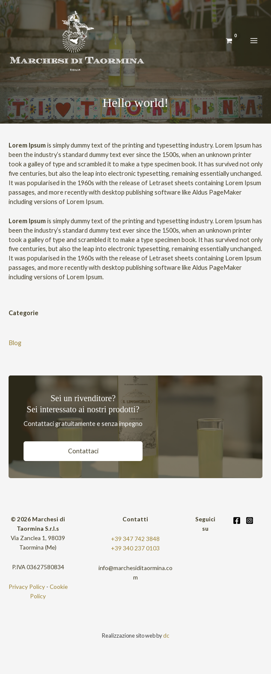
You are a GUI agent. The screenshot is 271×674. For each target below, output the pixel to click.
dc (166, 635)
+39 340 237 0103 (135, 548)
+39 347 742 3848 (135, 538)
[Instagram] (249, 520)
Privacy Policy (27, 586)
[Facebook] (237, 520)
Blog (15, 342)
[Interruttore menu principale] (253, 40)
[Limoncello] (77, 41)
